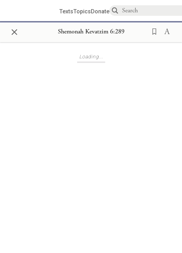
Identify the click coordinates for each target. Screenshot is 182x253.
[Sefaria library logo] (32, 10)
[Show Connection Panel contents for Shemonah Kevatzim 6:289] (91, 32)
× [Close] (14, 31)
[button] (152, 31)
